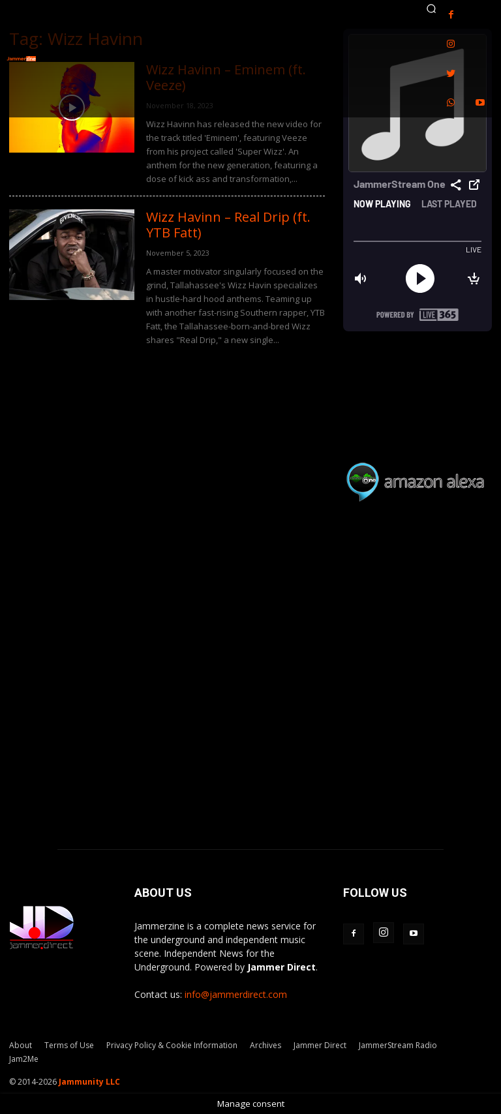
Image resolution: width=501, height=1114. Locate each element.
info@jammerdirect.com (236, 994)
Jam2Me (23, 1058)
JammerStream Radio (398, 1045)
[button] (431, 8)
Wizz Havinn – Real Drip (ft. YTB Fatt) (228, 224)
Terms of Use (69, 1045)
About (20, 1045)
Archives (265, 1045)
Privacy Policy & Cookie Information (171, 1045)
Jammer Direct (320, 1045)
